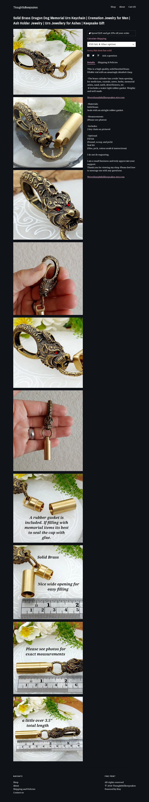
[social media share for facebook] (88, 55)
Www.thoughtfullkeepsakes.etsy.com (105, 97)
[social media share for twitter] (93, 55)
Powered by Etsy (113, 789)
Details (91, 62)
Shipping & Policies (108, 62)
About (122, 7)
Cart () (132, 7)
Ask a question (109, 55)
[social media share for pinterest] (98, 55)
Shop (113, 7)
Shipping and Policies (24, 789)
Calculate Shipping (96, 38)
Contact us (18, 792)
